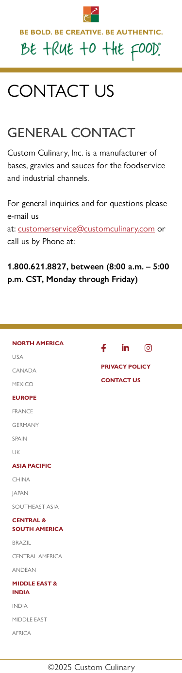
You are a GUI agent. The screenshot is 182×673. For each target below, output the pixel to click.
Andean (24, 569)
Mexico (22, 383)
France (22, 411)
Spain (19, 438)
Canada (24, 370)
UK (16, 451)
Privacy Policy (125, 366)
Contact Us (121, 379)
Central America (37, 555)
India (20, 605)
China (21, 479)
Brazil (21, 542)
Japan (20, 492)
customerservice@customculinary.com (86, 228)
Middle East (29, 619)
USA (17, 356)
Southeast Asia (35, 506)
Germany (25, 424)
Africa (21, 632)
